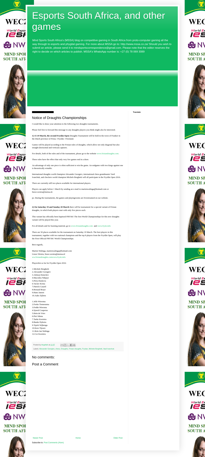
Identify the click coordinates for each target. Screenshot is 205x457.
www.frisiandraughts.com (82, 226)
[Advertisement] (102, 79)
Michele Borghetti (95, 349)
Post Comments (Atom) (54, 442)
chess (57, 349)
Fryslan (85, 349)
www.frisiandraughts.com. (108, 153)
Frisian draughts (75, 349)
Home (78, 438)
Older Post (118, 438)
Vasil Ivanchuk (108, 349)
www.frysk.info (104, 226)
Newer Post (38, 438)
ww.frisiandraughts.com (42, 257)
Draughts (64, 349)
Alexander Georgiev (46, 349)
